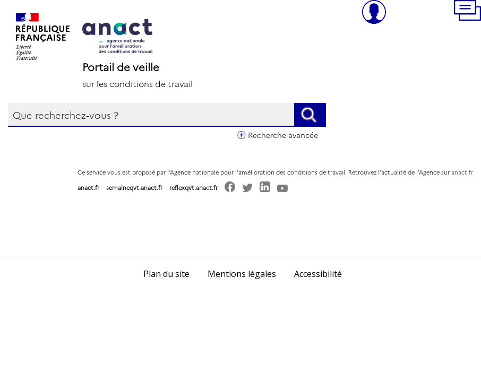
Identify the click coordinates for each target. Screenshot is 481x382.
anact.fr (462, 172)
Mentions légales (242, 274)
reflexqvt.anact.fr (193, 188)
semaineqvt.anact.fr (134, 188)
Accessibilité (318, 274)
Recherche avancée (283, 134)
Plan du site (166, 274)
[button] (467, 12)
